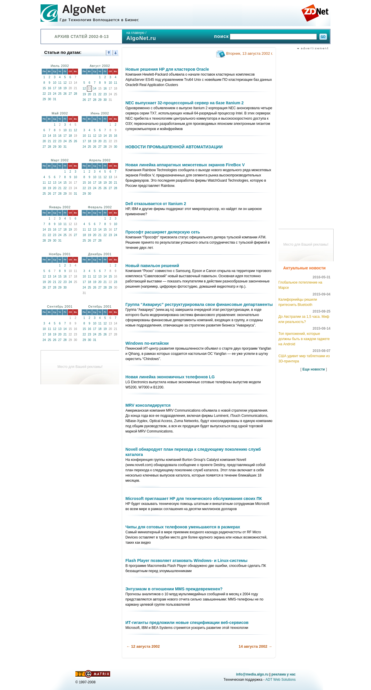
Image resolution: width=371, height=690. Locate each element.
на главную (135, 33)
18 (59, 88)
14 (94, 88)
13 (44, 135)
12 (65, 82)
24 (54, 93)
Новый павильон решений (152, 265)
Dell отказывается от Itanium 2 (156, 203)
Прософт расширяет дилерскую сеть (163, 232)
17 (54, 88)
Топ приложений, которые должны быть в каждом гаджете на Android (304, 339)
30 (49, 99)
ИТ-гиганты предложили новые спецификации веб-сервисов (187, 622)
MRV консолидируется (148, 405)
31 (54, 99)
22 (44, 93)
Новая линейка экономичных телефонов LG (170, 377)
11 (59, 82)
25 (59, 93)
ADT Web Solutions (280, 680)
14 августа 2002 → (255, 646)
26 (65, 93)
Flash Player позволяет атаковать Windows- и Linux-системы (187, 560)
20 (89, 94)
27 (70, 93)
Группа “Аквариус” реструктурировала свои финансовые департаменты (199, 304)
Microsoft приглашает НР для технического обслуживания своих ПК (194, 498)
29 (44, 99)
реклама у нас (283, 674)
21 (94, 94)
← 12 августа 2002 (143, 646)
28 (75, 93)
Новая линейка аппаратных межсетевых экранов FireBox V (185, 165)
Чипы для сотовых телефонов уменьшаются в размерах (183, 527)
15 (44, 88)
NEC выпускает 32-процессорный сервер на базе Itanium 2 (185, 103)
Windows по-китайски (147, 343)
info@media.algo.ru (252, 674)
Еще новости (314, 369)
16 (49, 88)
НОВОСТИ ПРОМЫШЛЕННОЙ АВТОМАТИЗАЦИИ (174, 147)
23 (49, 93)
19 (65, 88)
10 (54, 82)
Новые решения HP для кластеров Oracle (167, 69)
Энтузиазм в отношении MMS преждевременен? (174, 589)
